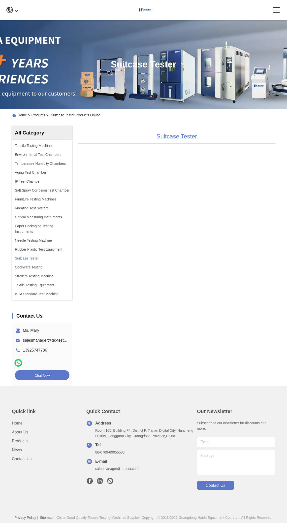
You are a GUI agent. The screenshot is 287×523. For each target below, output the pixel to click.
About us (20, 432)
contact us (215, 485)
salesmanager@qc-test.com (47, 340)
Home (22, 115)
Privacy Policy (25, 518)
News (17, 450)
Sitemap (46, 518)
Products (38, 115)
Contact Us (22, 459)
